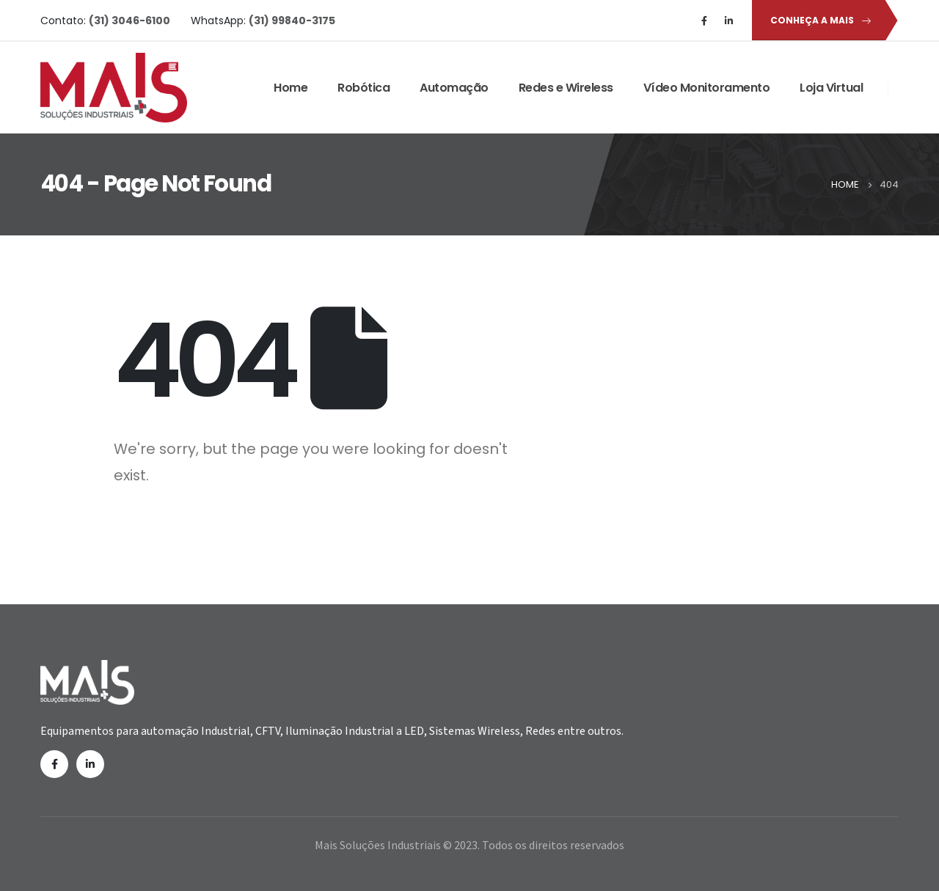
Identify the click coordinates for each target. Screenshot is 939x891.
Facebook (54, 764)
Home (290, 87)
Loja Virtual (831, 87)
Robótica (363, 87)
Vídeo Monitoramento (706, 87)
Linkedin (90, 764)
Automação (454, 87)
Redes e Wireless (566, 87)
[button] (818, 20)
